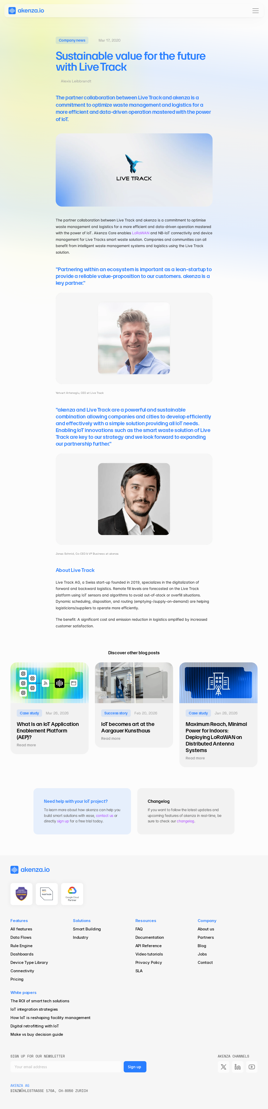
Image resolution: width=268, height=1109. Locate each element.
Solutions (82, 920)
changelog (185, 821)
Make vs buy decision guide (36, 1034)
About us (206, 928)
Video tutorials (149, 954)
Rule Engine (21, 945)
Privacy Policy (148, 962)
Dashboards (21, 954)
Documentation (149, 937)
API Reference (148, 945)
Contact (205, 962)
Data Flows (20, 937)
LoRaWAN (140, 233)
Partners (206, 937)
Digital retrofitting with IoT (34, 1025)
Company (207, 920)
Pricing (17, 979)
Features (19, 920)
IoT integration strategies (34, 1009)
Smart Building (87, 928)
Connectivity (22, 970)
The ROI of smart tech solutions (39, 1000)
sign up (63, 821)
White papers (23, 992)
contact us (104, 815)
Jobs (202, 954)
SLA (139, 970)
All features (21, 928)
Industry (80, 937)
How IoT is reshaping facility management (50, 1017)
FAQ (139, 928)
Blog (202, 945)
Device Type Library (29, 962)
